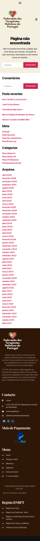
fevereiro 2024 (9, 239)
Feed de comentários (12, 138)
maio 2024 (7, 230)
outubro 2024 (8, 217)
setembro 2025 (9, 185)
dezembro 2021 (9, 313)
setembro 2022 (9, 284)
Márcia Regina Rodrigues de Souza (18, 114)
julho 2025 (7, 191)
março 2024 (7, 236)
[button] (20, 3)
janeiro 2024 (8, 243)
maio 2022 (7, 297)
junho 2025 (7, 194)
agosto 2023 (8, 259)
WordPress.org (9, 141)
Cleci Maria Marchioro (12, 109)
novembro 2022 (9, 278)
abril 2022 (6, 300)
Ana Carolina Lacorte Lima (14, 99)
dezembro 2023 (9, 246)
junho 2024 (7, 226)
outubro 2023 (8, 252)
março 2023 (7, 271)
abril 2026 (7, 175)
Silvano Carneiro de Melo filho (16, 120)
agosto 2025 (8, 188)
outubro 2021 (8, 320)
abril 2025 (7, 201)
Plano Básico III (9, 156)
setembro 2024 (9, 220)
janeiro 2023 (8, 275)
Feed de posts (8, 135)
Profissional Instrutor (11, 163)
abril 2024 (7, 233)
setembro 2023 (9, 255)
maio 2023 (7, 265)
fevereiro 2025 (9, 207)
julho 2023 (7, 262)
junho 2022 (7, 294)
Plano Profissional (10, 160)
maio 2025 (7, 197)
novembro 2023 (9, 249)
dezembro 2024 (9, 210)
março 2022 (7, 304)
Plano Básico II (8, 153)
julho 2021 (7, 323)
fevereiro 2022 (9, 307)
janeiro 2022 (8, 310)
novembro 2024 (9, 214)
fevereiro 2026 (9, 178)
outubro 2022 (8, 281)
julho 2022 (7, 291)
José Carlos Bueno (10, 104)
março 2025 (7, 204)
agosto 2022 (8, 288)
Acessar (6, 132)
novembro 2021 (9, 317)
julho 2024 (7, 223)
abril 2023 (7, 268)
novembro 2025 (9, 181)
